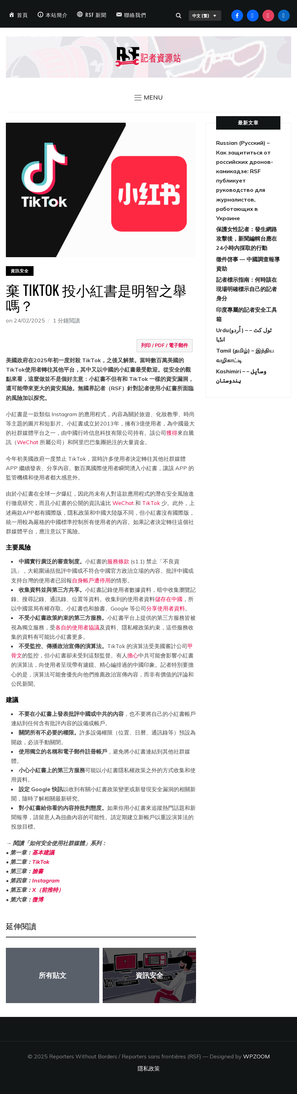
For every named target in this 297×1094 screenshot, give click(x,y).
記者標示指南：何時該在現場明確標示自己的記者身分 (246, 289)
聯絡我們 (135, 14)
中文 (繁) (205, 15)
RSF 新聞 (95, 14)
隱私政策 (149, 1068)
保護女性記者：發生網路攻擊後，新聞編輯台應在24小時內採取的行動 (246, 238)
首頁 (22, 14)
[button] (148, 97)
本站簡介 (57, 14)
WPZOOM (256, 1056)
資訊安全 (20, 270)
